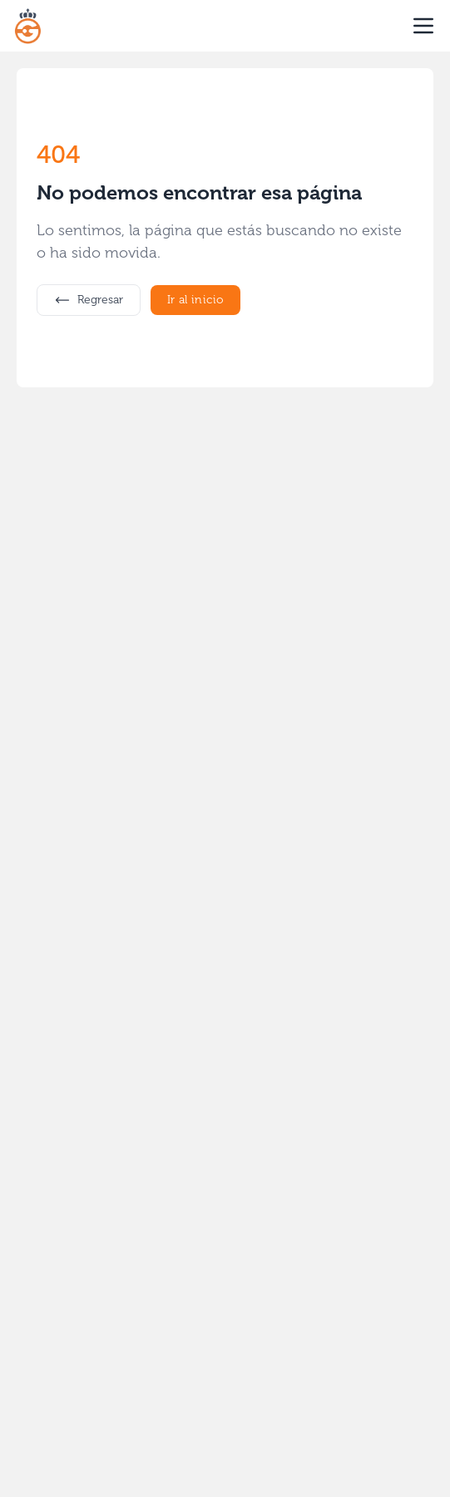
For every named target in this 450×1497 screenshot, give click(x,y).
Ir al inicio (195, 300)
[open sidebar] (423, 25)
